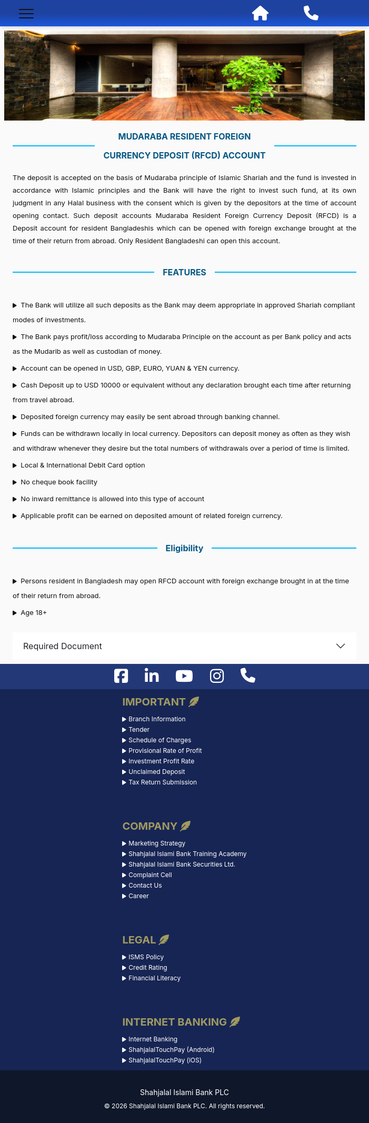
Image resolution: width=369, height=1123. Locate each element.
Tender (138, 729)
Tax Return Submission (162, 782)
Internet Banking (152, 1039)
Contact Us (145, 885)
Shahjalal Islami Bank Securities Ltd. (181, 864)
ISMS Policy (146, 957)
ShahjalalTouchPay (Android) (171, 1050)
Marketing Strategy (156, 843)
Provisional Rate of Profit (165, 750)
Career (138, 896)
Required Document (62, 646)
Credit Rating (147, 967)
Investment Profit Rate (161, 761)
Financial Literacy (154, 978)
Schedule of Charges (159, 740)
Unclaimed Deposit (156, 772)
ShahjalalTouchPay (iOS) (165, 1060)
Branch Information (156, 719)
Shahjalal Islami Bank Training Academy (187, 854)
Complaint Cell (150, 875)
